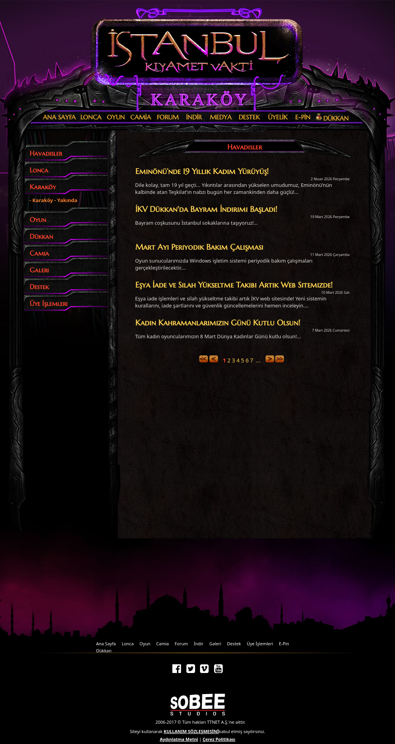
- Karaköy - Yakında (54, 200)
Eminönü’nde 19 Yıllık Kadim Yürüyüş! (202, 171)
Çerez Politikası (219, 739)
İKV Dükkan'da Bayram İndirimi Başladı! (206, 209)
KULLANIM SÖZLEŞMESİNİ (191, 731)
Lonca (128, 643)
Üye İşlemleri (260, 643)
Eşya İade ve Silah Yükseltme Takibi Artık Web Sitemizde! (234, 285)
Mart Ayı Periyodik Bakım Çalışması (199, 247)
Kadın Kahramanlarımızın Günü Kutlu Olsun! (217, 323)
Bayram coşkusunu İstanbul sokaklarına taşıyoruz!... (196, 222)
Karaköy (195, 99)
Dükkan (104, 650)
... (258, 360)
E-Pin (284, 643)
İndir (199, 643)
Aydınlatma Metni (179, 739)
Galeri (215, 643)
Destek (234, 643)
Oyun (145, 643)
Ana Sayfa (106, 643)
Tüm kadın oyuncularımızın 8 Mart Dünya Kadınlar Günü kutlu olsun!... (218, 336)
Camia (162, 643)
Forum (181, 643)
